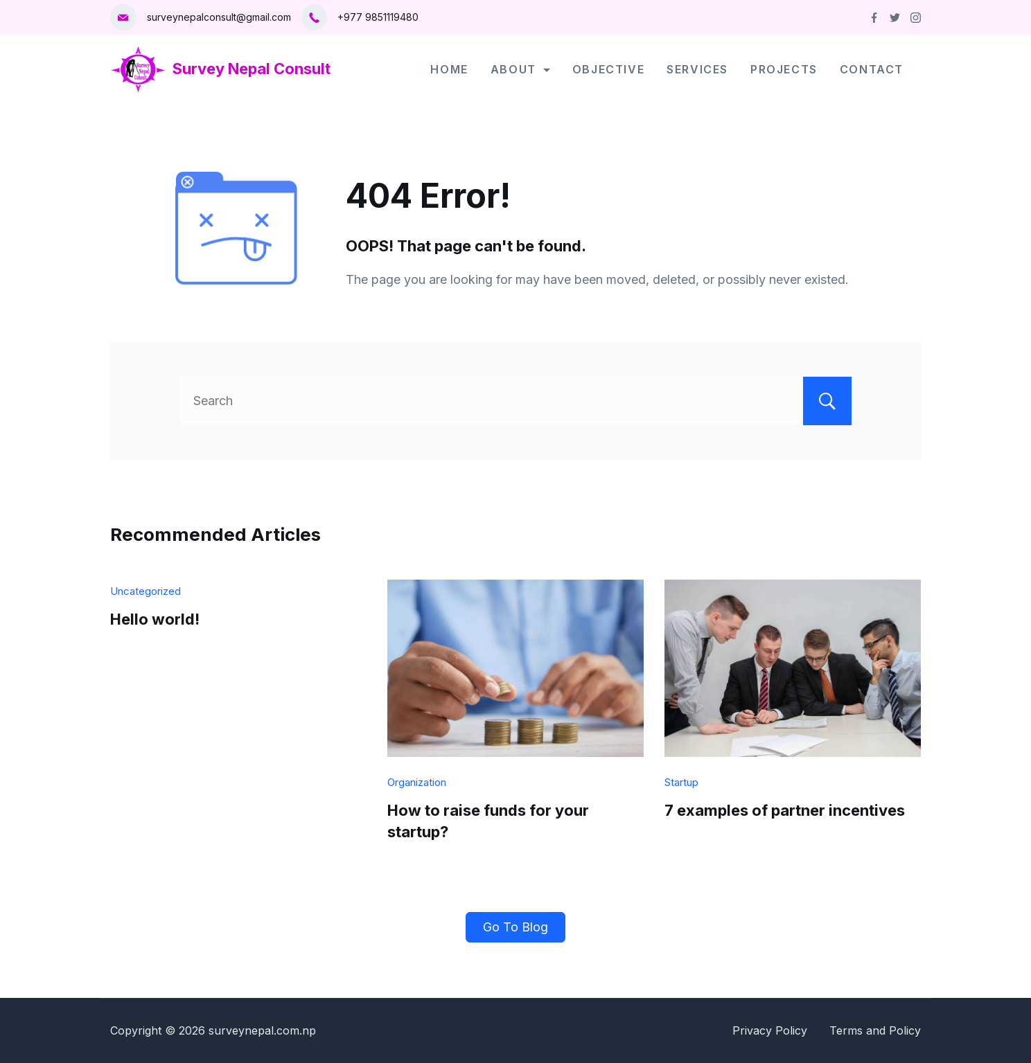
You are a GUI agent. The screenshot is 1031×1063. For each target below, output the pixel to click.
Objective (608, 69)
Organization (416, 782)
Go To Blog (515, 927)
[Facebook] (874, 17)
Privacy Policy (769, 1030)
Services (697, 69)
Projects (784, 69)
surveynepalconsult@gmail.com (219, 17)
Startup (681, 782)
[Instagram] (915, 17)
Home (449, 69)
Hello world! (155, 619)
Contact (872, 69)
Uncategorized (145, 591)
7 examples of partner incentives (784, 810)
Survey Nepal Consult (252, 69)
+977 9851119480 (377, 17)
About (520, 69)
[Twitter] (895, 17)
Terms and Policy (875, 1030)
